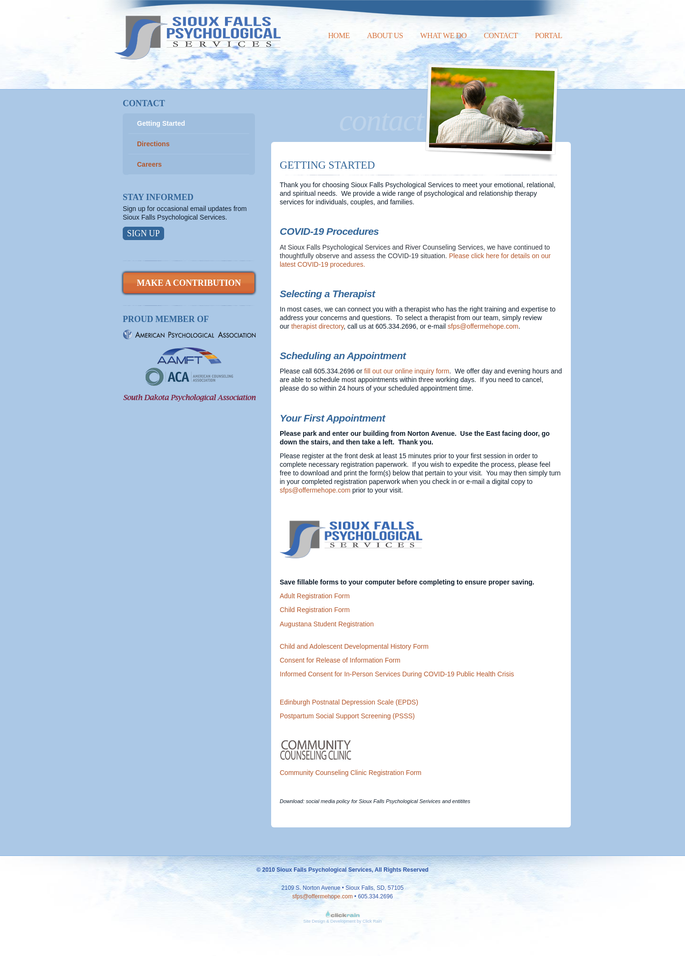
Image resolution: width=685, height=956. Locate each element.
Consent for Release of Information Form (340, 660)
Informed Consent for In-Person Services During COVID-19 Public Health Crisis (397, 674)
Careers (149, 164)
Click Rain (372, 921)
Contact (501, 35)
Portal (548, 35)
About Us (385, 35)
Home (339, 35)
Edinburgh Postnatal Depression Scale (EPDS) (349, 702)
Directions (153, 144)
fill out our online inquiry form (406, 371)
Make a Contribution (189, 283)
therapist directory (317, 326)
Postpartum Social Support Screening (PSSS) (347, 716)
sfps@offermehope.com (483, 326)
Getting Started (161, 123)
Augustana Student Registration (327, 624)
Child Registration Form (315, 610)
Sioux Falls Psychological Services (197, 30)
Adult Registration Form (315, 596)
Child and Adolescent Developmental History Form (354, 646)
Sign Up (143, 233)
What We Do (443, 35)
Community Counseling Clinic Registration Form (350, 772)
